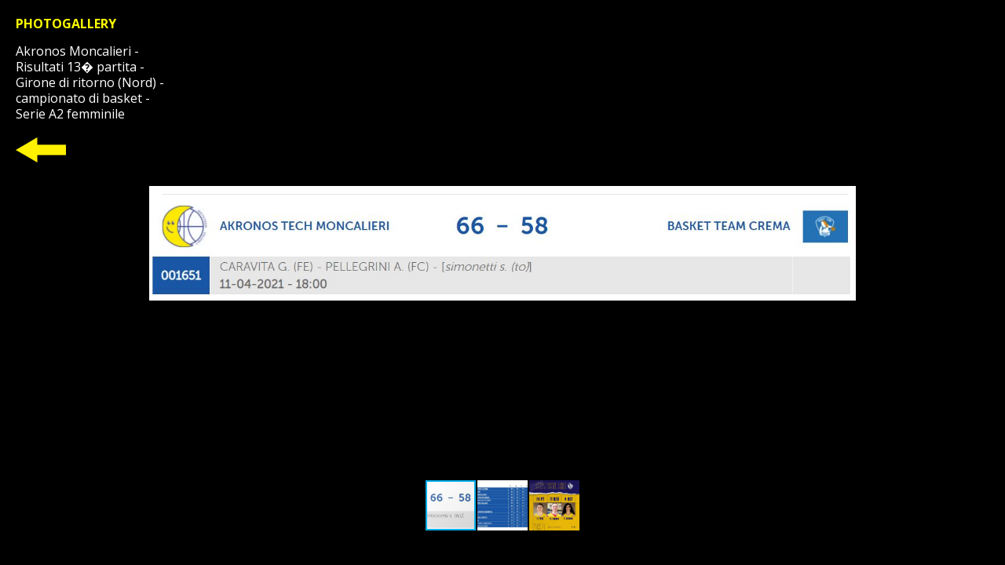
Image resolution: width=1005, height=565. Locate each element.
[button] (841, 243)
